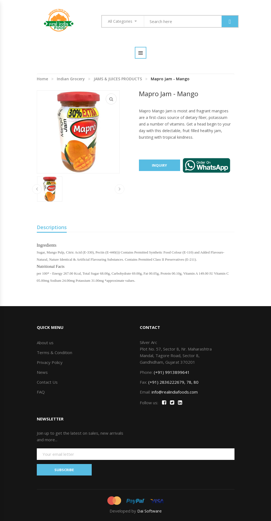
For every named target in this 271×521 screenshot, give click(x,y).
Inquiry (159, 165)
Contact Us (47, 382)
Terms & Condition (54, 352)
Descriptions (52, 227)
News (42, 372)
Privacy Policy (50, 362)
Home (42, 78)
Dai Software (149, 511)
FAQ (41, 392)
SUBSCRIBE (64, 469)
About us (45, 342)
